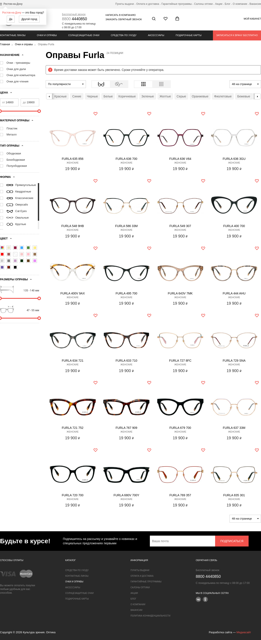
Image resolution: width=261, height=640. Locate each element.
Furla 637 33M (234, 427)
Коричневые (127, 96)
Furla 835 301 (234, 495)
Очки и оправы (47, 35)
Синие (76, 96)
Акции (219, 3)
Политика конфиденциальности (150, 616)
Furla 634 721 (73, 360)
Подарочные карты (189, 35)
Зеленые (147, 96)
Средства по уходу (123, 35)
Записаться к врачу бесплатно (237, 35)
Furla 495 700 (126, 293)
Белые (108, 96)
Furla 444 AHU (234, 293)
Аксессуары (156, 35)
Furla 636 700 (126, 158)
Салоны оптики (203, 3)
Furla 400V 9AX (72, 293)
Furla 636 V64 (180, 158)
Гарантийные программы (176, 3)
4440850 (74, 19)
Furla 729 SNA (234, 360)
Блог (227, 3)
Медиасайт (243, 632)
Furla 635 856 (73, 158)
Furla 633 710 (126, 360)
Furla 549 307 (180, 226)
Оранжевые (200, 96)
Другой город (29, 19)
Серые (181, 96)
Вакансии (255, 3)
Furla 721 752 (73, 427)
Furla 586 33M (126, 226)
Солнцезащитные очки (83, 35)
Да (10, 19)
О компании (240, 3)
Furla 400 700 (234, 226)
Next (257, 96)
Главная (5, 44)
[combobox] (66, 84)
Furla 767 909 (126, 427)
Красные (60, 96)
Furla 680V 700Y (126, 495)
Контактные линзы (12, 35)
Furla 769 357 (180, 495)
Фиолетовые (223, 96)
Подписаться (231, 541)
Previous (49, 96)
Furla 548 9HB (72, 226)
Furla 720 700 (73, 495)
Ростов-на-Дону (11, 12)
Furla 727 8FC (180, 360)
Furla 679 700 (180, 427)
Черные (92, 96)
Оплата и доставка (147, 3)
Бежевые (243, 96)
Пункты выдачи (124, 3)
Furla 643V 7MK (180, 293)
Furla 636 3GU (234, 158)
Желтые (165, 96)
